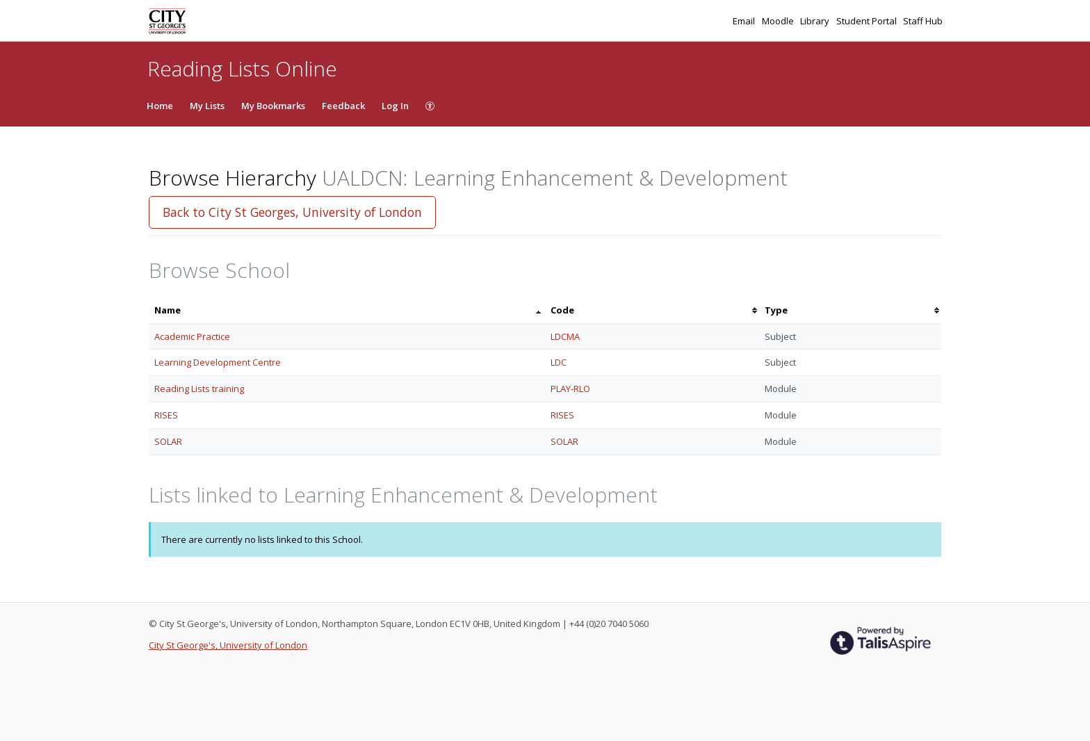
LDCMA (565, 336)
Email (745, 21)
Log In (395, 105)
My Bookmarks (273, 105)
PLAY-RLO (570, 388)
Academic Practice (192, 336)
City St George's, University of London (228, 645)
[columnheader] (347, 310)
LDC (559, 362)
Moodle (779, 21)
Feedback (343, 105)
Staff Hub (923, 21)
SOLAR (168, 441)
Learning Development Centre (217, 362)
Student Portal (867, 21)
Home (160, 105)
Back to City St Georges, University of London (292, 212)
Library (815, 21)
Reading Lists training (199, 388)
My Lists (207, 105)
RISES (166, 415)
